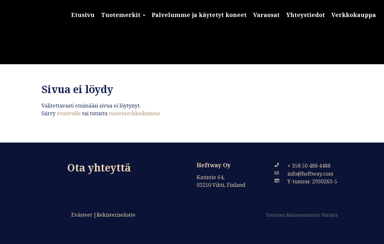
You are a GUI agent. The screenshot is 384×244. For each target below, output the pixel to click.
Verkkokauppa (353, 15)
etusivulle (68, 113)
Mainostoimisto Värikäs (312, 215)
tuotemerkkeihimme (134, 113)
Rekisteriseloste (116, 214)
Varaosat (266, 15)
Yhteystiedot (305, 15)
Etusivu (83, 15)
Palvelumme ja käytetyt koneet (199, 15)
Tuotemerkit (123, 15)
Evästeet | (84, 214)
